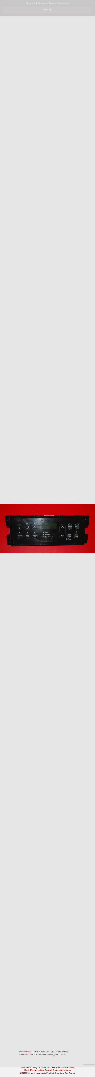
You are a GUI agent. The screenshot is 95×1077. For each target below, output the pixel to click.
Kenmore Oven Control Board (44, 1070)
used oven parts (38, 1073)
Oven (43, 1067)
